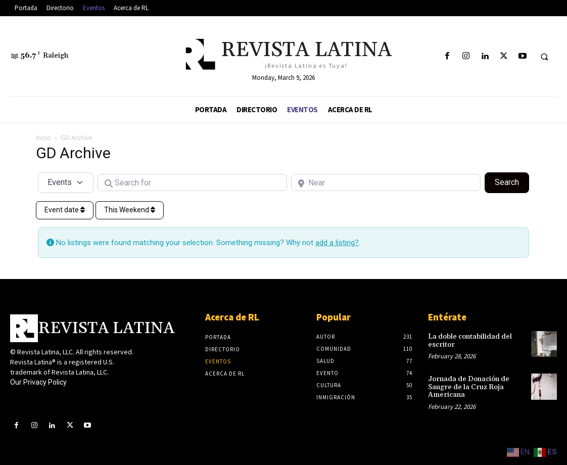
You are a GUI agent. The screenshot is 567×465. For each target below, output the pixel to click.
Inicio (43, 137)
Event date (64, 210)
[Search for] (192, 182)
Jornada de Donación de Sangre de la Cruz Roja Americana (468, 387)
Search (512, 181)
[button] (544, 56)
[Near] (386, 182)
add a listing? (337, 242)
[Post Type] (65, 182)
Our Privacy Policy (38, 382)
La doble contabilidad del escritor (470, 340)
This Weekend (129, 210)
